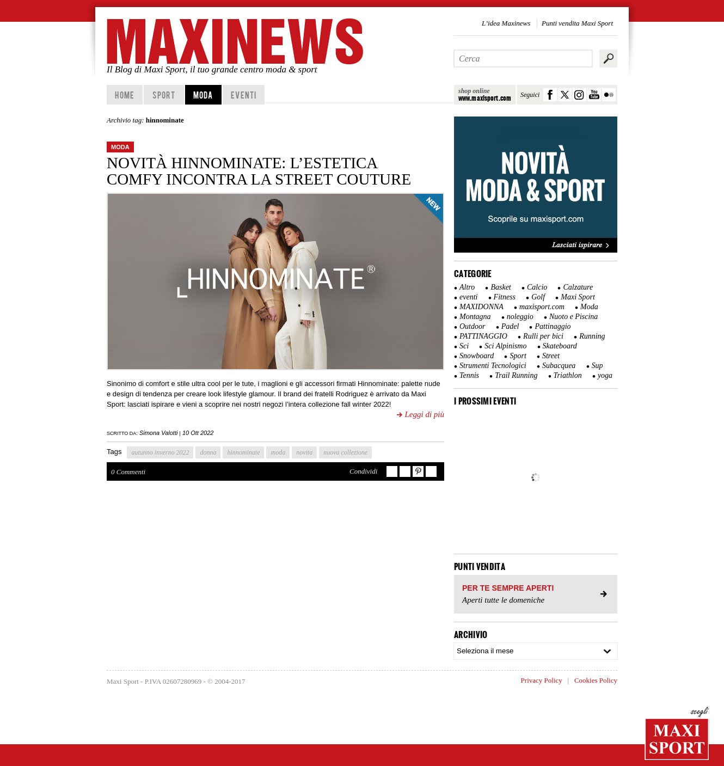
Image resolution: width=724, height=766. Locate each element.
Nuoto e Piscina (573, 316)
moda (278, 452)
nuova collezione (345, 452)
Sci (464, 346)
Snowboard (476, 356)
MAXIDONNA (481, 307)
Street (551, 356)
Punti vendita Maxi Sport (577, 23)
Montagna (475, 316)
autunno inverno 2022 (160, 452)
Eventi (243, 95)
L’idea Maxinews (506, 23)
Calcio (537, 287)
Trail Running (516, 375)
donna (208, 452)
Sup (597, 365)
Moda (203, 95)
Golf (538, 297)
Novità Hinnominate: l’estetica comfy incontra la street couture (259, 171)
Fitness (505, 297)
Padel (510, 326)
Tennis (469, 375)
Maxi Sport (578, 297)
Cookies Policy (595, 680)
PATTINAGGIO (483, 336)
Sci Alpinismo (505, 346)
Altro (467, 287)
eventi (468, 297)
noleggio (520, 316)
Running (592, 336)
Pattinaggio (552, 326)
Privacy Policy (541, 680)
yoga (605, 375)
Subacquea (558, 365)
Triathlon (568, 375)
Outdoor (472, 326)
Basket (500, 287)
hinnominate (243, 452)
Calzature (578, 287)
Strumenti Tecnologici (492, 365)
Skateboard (560, 346)
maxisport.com (542, 307)
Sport (164, 95)
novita (304, 452)
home (124, 95)
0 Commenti (128, 472)
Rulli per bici (543, 336)
